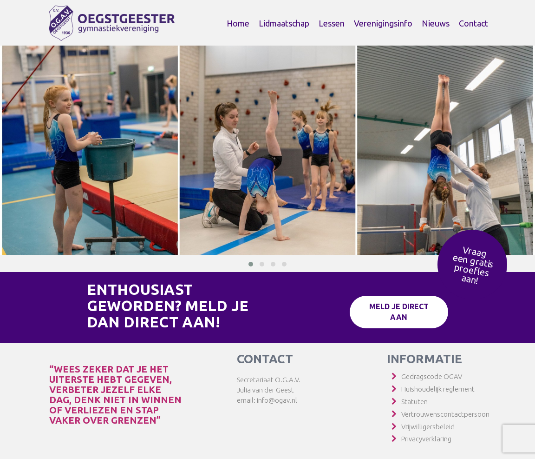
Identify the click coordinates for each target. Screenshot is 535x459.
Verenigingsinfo (383, 23)
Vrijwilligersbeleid (428, 427)
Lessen (332, 23)
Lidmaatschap (284, 23)
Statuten (414, 402)
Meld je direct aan (399, 311)
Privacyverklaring (426, 439)
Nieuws (436, 23)
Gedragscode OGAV (431, 376)
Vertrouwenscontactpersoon (445, 414)
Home (238, 23)
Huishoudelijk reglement (438, 389)
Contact (473, 23)
